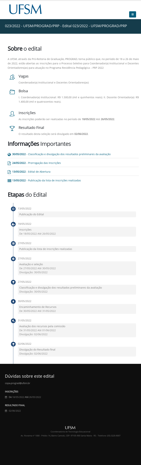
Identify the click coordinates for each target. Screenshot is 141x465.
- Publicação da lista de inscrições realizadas (46, 180)
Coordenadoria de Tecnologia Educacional (70, 431)
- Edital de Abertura (31, 171)
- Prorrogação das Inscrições (36, 163)
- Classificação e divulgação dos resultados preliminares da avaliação (61, 154)
